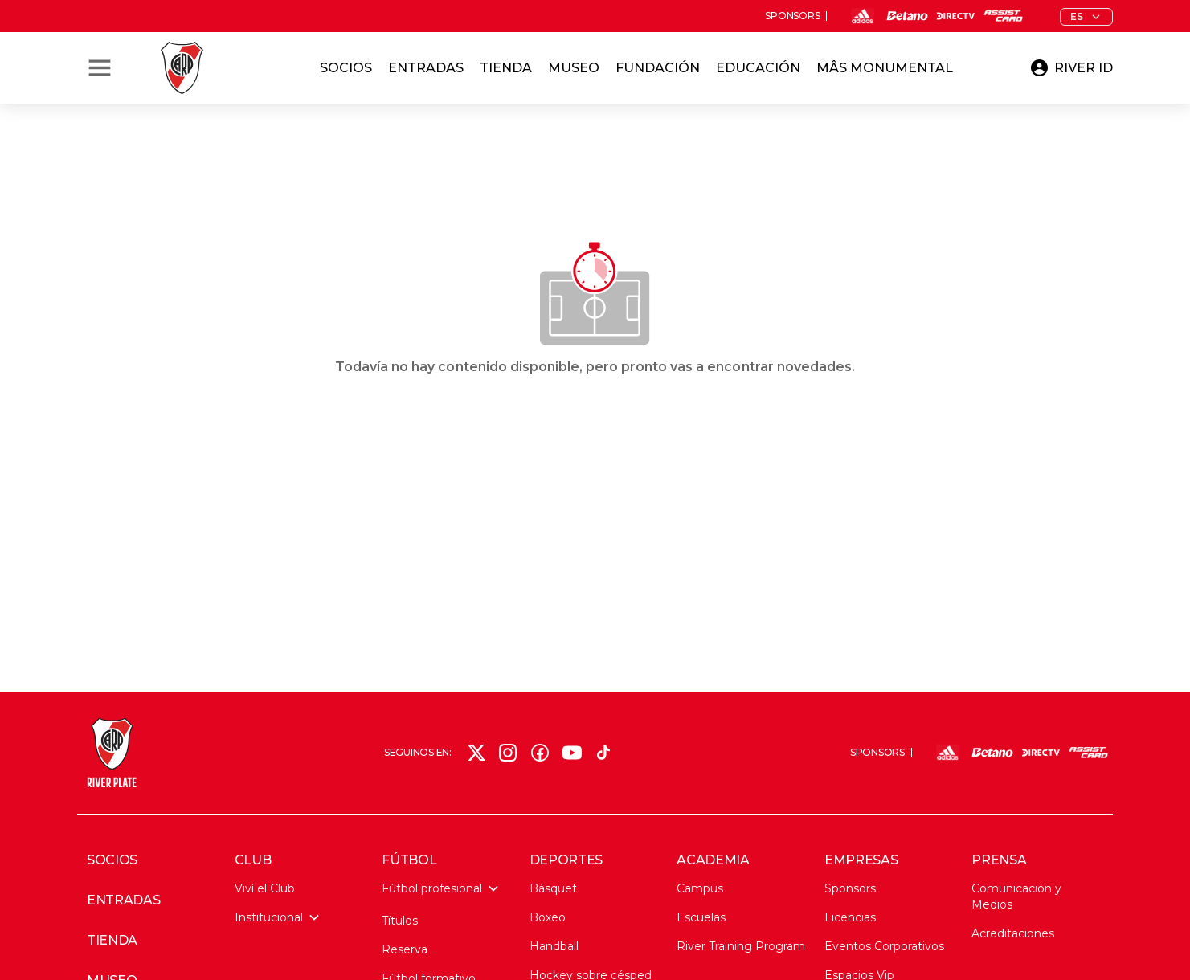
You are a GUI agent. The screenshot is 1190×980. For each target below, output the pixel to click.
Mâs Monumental (884, 68)
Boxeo (548, 917)
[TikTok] (603, 752)
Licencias (850, 917)
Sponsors (850, 888)
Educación (758, 68)
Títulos (400, 920)
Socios (346, 68)
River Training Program (741, 946)
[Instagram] (507, 752)
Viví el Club (265, 888)
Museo (573, 68)
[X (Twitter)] (476, 753)
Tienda (506, 68)
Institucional (277, 917)
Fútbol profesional (440, 888)
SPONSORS (792, 16)
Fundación (657, 68)
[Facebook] (540, 752)
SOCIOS (112, 860)
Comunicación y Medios (1016, 896)
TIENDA (112, 940)
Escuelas (701, 917)
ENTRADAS (123, 900)
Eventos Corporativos (884, 946)
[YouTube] (572, 752)
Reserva (404, 949)
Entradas (426, 68)
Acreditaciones (1012, 933)
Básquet (553, 888)
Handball (554, 946)
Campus (700, 888)
